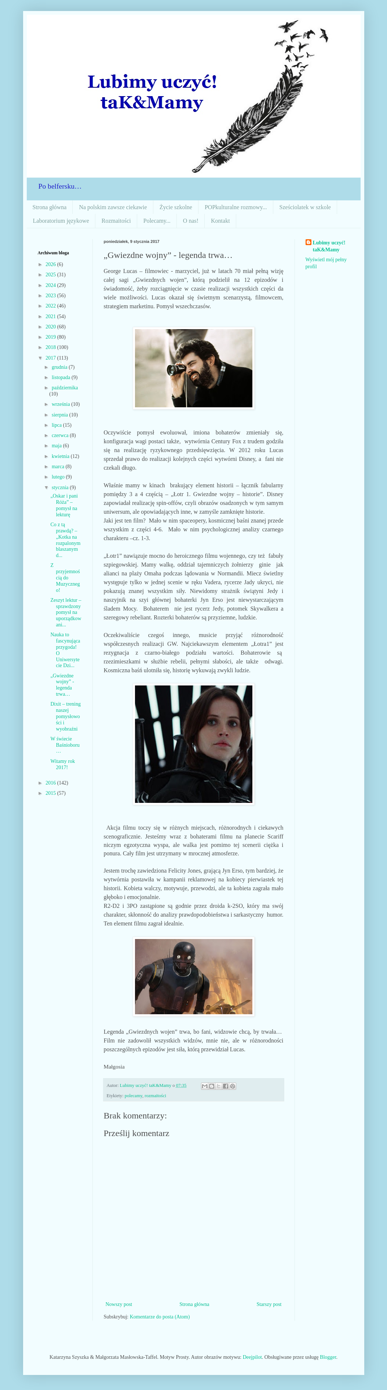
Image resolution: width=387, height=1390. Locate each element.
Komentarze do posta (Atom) (160, 1317)
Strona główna (50, 207)
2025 (51, 274)
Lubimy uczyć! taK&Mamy (329, 246)
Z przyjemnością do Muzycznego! (65, 578)
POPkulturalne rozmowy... (236, 207)
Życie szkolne (176, 207)
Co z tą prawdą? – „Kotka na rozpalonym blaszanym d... (65, 540)
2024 (51, 285)
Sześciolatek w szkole (305, 207)
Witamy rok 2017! (62, 764)
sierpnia (60, 415)
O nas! (190, 221)
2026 (51, 264)
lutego (59, 477)
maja (57, 445)
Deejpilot (252, 1357)
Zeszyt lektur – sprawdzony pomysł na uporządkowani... (65, 612)
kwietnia (61, 456)
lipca (57, 425)
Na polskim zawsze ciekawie (113, 207)
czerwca (61, 435)
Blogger (328, 1357)
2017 (51, 358)
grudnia (60, 367)
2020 (51, 327)
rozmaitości (155, 1095)
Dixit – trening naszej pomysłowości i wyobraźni (65, 716)
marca (59, 466)
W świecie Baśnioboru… (65, 745)
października (65, 387)
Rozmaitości (116, 221)
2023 (51, 295)
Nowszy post (119, 1304)
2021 (51, 316)
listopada (62, 377)
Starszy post (268, 1304)
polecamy (133, 1095)
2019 (51, 337)
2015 (51, 793)
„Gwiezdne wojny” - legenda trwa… (62, 685)
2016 (51, 783)
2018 (51, 347)
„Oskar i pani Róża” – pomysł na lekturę (64, 505)
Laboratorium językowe (61, 221)
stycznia (61, 487)
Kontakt (220, 221)
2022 (51, 306)
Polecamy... (157, 221)
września (61, 404)
